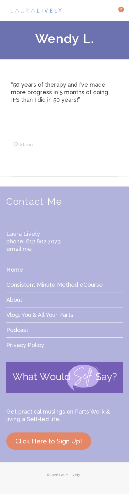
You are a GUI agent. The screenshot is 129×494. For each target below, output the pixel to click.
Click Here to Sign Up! (48, 441)
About (14, 299)
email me (19, 249)
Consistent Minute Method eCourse (54, 284)
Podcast (17, 330)
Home (14, 269)
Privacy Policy (25, 345)
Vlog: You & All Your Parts (39, 315)
